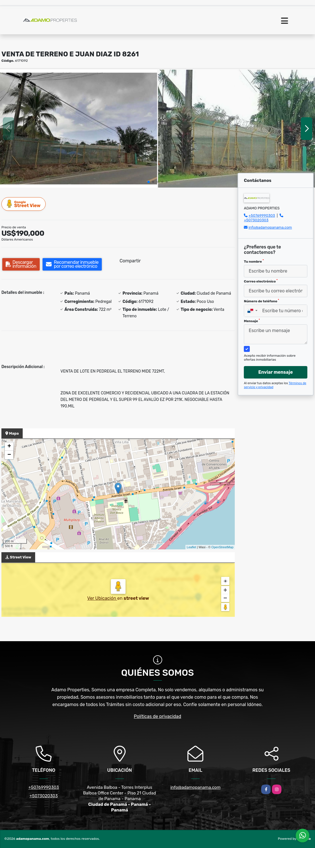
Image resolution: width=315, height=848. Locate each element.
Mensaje (252, 320)
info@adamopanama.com (270, 227)
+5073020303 (256, 220)
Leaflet (191, 547)
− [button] (9, 455)
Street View (24, 203)
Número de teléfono (261, 301)
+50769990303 (261, 215)
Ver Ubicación (102, 598)
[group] (78, 129)
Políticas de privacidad (157, 716)
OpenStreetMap (223, 547)
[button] (148, 182)
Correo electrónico (261, 281)
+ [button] (9, 446)
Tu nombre (254, 261)
